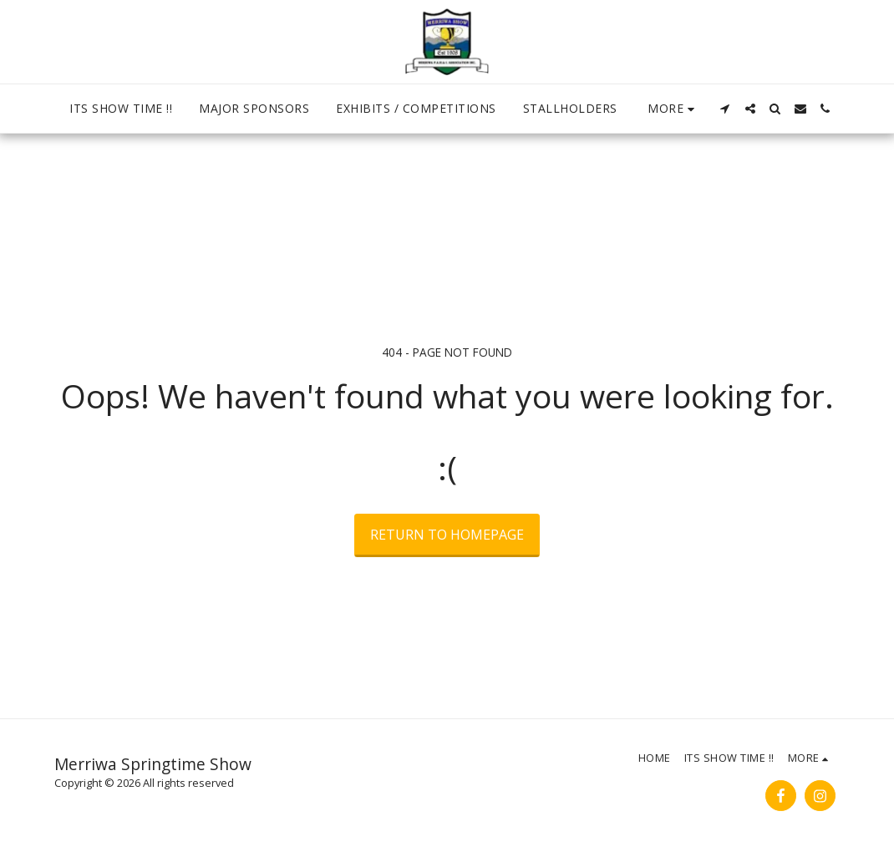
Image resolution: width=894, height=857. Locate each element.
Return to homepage (447, 534)
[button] (725, 108)
